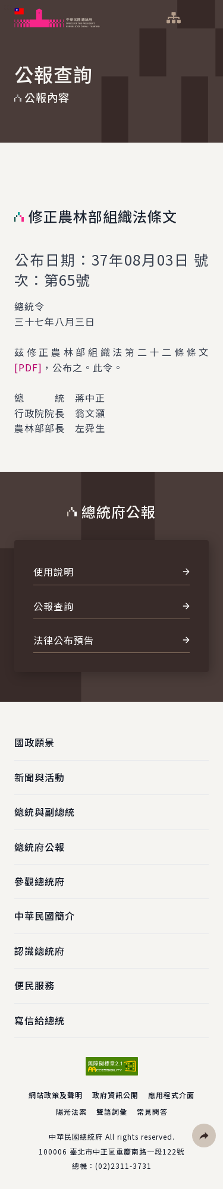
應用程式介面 (171, 1095)
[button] (204, 1135)
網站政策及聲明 (56, 1095)
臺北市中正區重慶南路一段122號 (127, 1151)
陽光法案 (71, 1111)
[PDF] (28, 367)
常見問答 (152, 1111)
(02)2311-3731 (123, 1165)
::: (8, 6)
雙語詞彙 (111, 1111)
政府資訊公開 (115, 1095)
